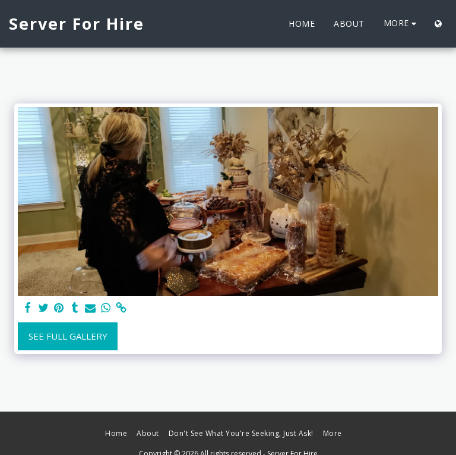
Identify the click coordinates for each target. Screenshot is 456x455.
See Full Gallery (67, 336)
